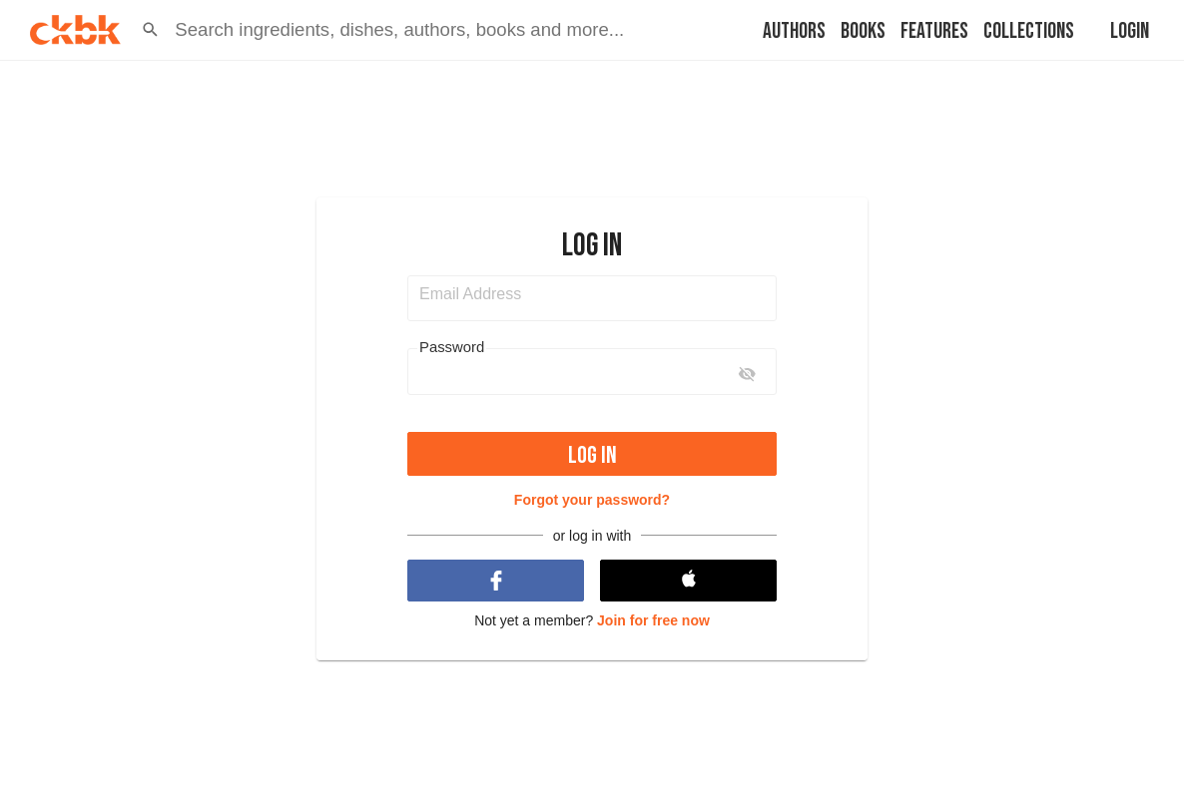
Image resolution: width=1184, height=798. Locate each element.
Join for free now (653, 620)
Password (451, 347)
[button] (150, 30)
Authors (794, 31)
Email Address (470, 294)
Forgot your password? (592, 500)
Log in (592, 455)
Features (934, 31)
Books (863, 31)
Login (1129, 31)
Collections (1028, 31)
